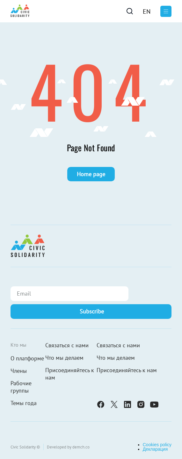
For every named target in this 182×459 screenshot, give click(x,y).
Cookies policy (157, 444)
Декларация (155, 449)
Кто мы (18, 345)
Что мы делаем (64, 357)
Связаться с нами (67, 345)
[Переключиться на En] (146, 11)
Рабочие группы (21, 387)
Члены (19, 370)
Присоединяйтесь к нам (69, 373)
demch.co (81, 447)
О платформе (27, 358)
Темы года (24, 403)
